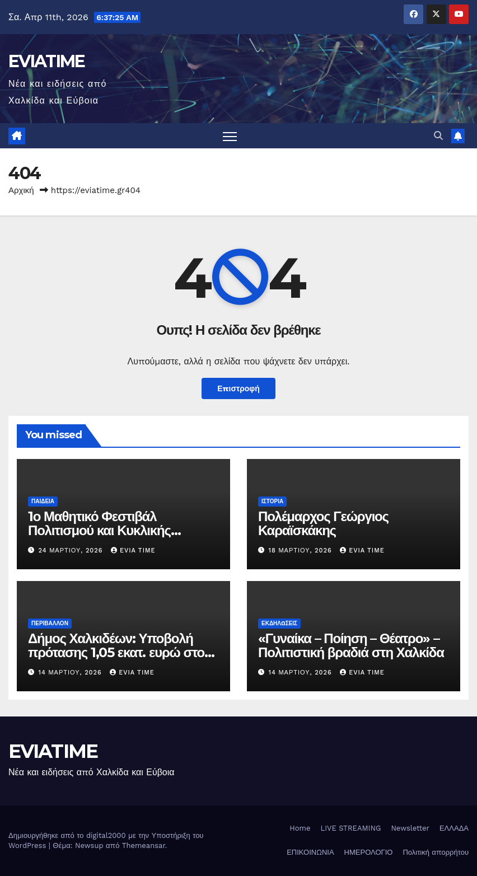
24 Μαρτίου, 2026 (72, 550)
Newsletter (410, 828)
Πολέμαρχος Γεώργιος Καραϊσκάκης (323, 523)
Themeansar (143, 845)
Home (299, 828)
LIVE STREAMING (350, 828)
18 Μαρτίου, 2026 (302, 550)
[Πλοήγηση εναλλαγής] (230, 135)
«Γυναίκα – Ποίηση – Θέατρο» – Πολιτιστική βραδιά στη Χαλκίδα (351, 645)
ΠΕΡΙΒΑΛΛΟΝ (49, 623)
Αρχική (21, 190)
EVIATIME (46, 61)
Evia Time (133, 550)
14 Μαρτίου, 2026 (72, 673)
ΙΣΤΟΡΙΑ (272, 501)
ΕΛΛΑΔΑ (454, 828)
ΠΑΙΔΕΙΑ (42, 501)
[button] (438, 135)
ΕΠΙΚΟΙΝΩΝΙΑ (310, 853)
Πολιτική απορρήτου (436, 853)
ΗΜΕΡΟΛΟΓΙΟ (368, 853)
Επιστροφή (238, 388)
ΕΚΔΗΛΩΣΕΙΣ (279, 623)
